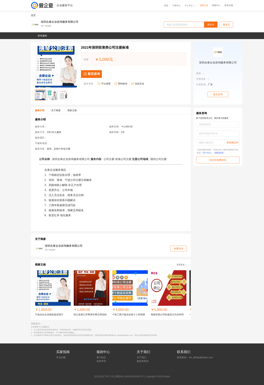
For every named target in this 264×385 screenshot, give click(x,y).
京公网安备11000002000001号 (127, 376)
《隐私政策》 (219, 153)
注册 (231, 5)
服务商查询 (142, 361)
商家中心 (216, 5)
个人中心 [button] (190, 5)
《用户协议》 (207, 153)
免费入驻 (204, 5)
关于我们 (141, 357)
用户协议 (101, 357)
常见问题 (61, 357)
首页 (166, 6)
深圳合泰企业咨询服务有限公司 (59, 22)
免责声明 (101, 361)
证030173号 (102, 376)
